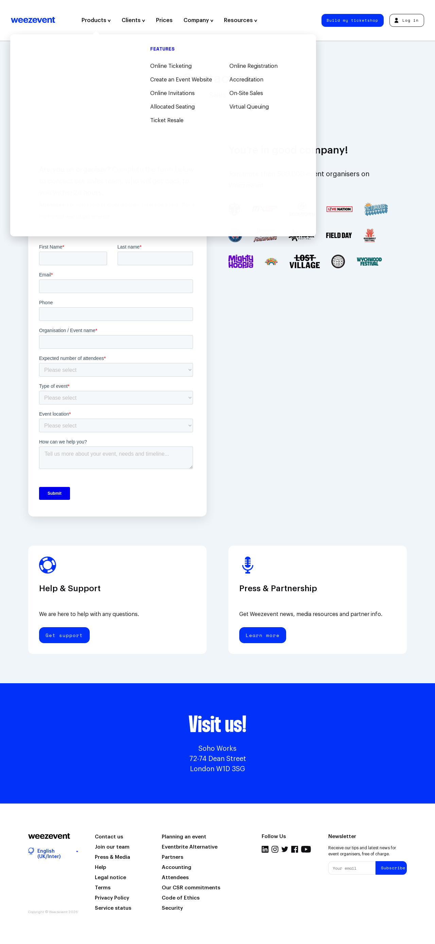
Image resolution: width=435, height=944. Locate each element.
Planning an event (184, 836)
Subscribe (393, 868)
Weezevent (33, 20)
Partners (172, 857)
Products (96, 20)
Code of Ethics (180, 898)
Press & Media (112, 857)
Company (198, 20)
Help (100, 867)
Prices (164, 20)
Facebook (294, 849)
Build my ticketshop (352, 20)
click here (168, 205)
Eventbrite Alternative (190, 847)
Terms (102, 887)
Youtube (306, 849)
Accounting (176, 867)
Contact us (109, 836)
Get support (64, 635)
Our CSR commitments (191, 887)
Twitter (284, 849)
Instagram (275, 849)
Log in (407, 20)
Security (172, 908)
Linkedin (265, 849)
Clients (133, 20)
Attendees (175, 877)
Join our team (112, 847)
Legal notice (110, 877)
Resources (240, 20)
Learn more (263, 635)
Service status (113, 908)
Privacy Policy (112, 898)
